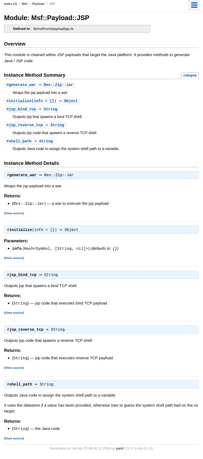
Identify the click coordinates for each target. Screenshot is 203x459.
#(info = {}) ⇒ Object (43, 101)
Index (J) (10, 4)
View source (14, 214)
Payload (38, 4)
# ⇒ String (33, 109)
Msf (24, 4)
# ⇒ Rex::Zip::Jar (41, 85)
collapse (190, 75)
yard (119, 451)
